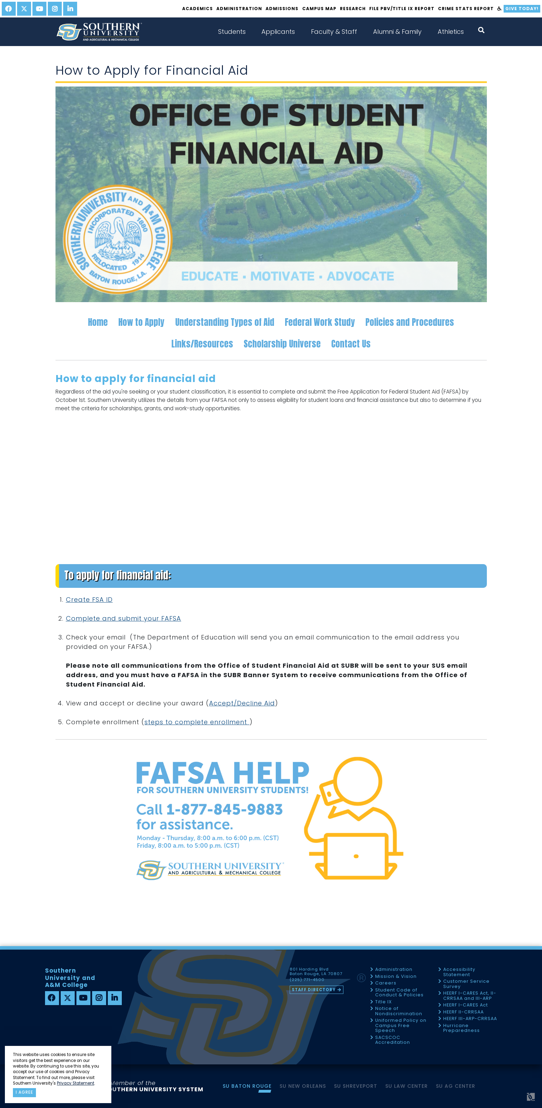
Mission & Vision (396, 976)
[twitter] (24, 9)
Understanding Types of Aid (224, 322)
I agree (24, 1092)
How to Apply (141, 322)
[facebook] (9, 9)
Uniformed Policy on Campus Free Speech (400, 1025)
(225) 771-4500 (307, 980)
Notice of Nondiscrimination (398, 1011)
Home (98, 322)
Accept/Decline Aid (242, 703)
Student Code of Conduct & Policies (399, 993)
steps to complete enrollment (197, 722)
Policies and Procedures (409, 322)
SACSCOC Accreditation (392, 1040)
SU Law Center (406, 1086)
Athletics (451, 31)
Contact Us (351, 343)
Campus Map (319, 9)
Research (353, 9)
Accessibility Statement (459, 972)
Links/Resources (202, 343)
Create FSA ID (89, 599)
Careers (385, 983)
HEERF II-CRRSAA (463, 1012)
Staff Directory (314, 990)
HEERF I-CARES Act (465, 1005)
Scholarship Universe (282, 343)
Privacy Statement (75, 1083)
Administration (239, 9)
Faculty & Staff (334, 31)
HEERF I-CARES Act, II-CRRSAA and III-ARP (469, 996)
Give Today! (522, 9)
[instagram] (55, 9)
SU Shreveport (355, 1086)
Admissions (282, 9)
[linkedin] (70, 9)
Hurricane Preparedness (461, 1028)
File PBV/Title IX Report (402, 9)
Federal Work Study (320, 322)
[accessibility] (500, 9)
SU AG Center (455, 1086)
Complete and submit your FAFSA (123, 618)
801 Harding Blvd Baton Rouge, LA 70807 (316, 971)
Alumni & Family (397, 31)
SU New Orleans (303, 1086)
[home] (99, 32)
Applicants (278, 31)
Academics (197, 9)
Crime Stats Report (465, 9)
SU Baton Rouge (247, 1086)
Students (232, 31)
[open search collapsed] (481, 30)
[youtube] (39, 9)
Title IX (383, 1002)
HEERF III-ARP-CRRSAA (470, 1018)
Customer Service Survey (466, 984)
